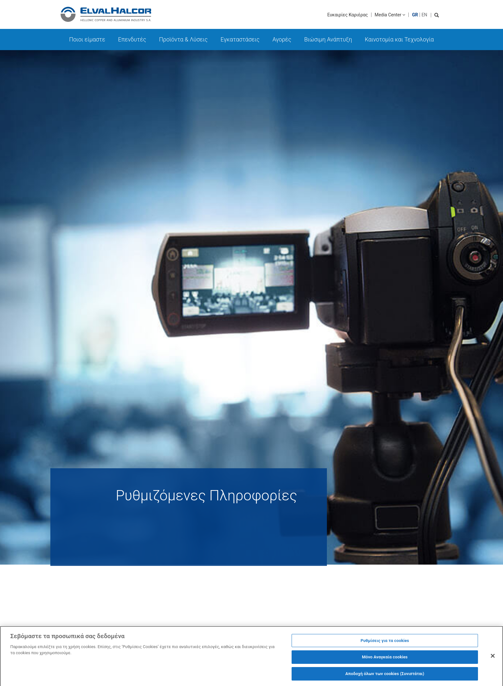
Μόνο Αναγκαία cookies (384, 659)
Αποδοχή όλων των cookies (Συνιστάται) (384, 675)
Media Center (390, 15)
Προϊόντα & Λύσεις (183, 39)
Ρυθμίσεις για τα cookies (385, 642)
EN (424, 14)
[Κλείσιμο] (493, 658)
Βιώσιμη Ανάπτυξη (328, 39)
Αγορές (281, 39)
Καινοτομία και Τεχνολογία (399, 39)
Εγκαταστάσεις (240, 39)
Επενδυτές (132, 39)
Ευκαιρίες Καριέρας (347, 15)
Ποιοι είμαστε (87, 39)
